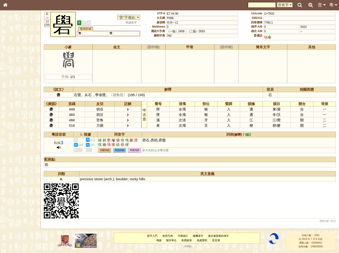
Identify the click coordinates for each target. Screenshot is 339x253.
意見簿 (216, 240)
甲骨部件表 (13, 72)
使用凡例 (167, 235)
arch (108, 179)
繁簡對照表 (13, 161)
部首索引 (11, 63)
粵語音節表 (13, 93)
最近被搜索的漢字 (218, 235)
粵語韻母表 (13, 103)
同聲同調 (134, 150)
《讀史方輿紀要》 (17, 152)
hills (142, 179)
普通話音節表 (14, 130)
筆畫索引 (11, 67)
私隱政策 (187, 240)
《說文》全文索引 (17, 148)
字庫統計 (183, 235)
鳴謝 (158, 240)
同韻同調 (119, 150)
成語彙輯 (11, 157)
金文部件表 (13, 76)
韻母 (16, 126)
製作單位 (171, 240)
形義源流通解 (14, 81)
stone (98, 179)
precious (86, 179)
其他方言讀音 (14, 135)
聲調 (22, 126)
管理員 (188, 246)
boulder (122, 179)
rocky (134, 179)
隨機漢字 (198, 235)
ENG (20, 52)
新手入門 (152, 235)
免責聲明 (202, 240)
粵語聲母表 (13, 98)
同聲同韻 (104, 150)
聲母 (9, 126)
